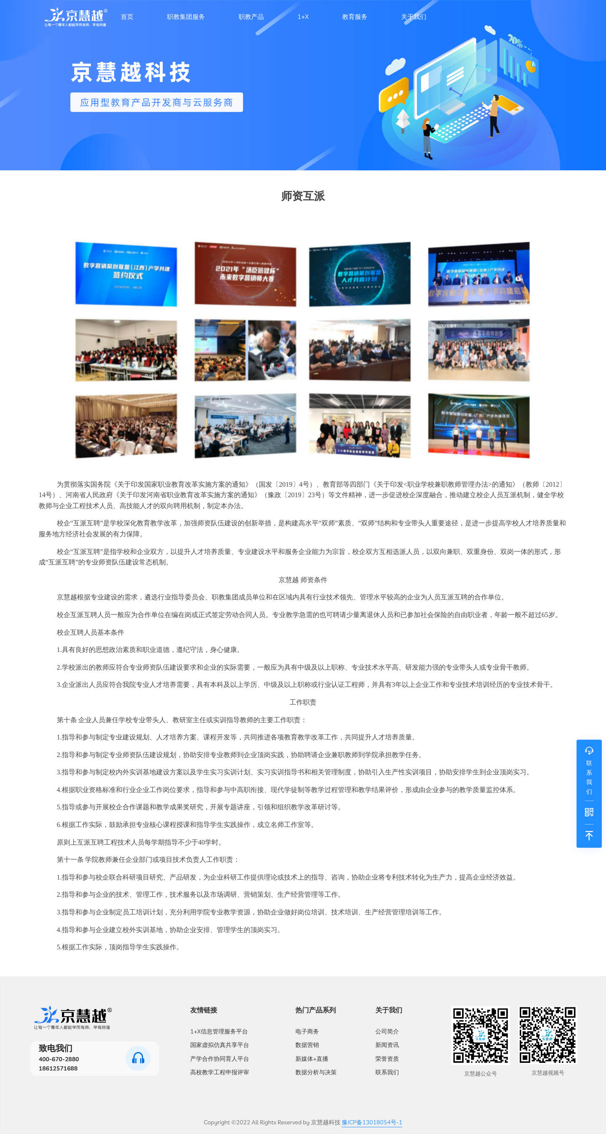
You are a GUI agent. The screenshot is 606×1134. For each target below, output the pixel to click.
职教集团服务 (186, 17)
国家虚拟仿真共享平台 (219, 1045)
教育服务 (354, 17)
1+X (303, 17)
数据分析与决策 (316, 1072)
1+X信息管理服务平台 (219, 1031)
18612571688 (58, 1068)
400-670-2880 (59, 1059)
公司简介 (387, 1031)
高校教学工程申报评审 (219, 1072)
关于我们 (413, 17)
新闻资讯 (387, 1045)
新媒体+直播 (311, 1058)
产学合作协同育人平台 (219, 1058)
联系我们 (387, 1072)
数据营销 (307, 1045)
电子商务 (307, 1031)
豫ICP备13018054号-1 (372, 1122)
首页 (127, 17)
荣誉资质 (387, 1058)
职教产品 (251, 17)
